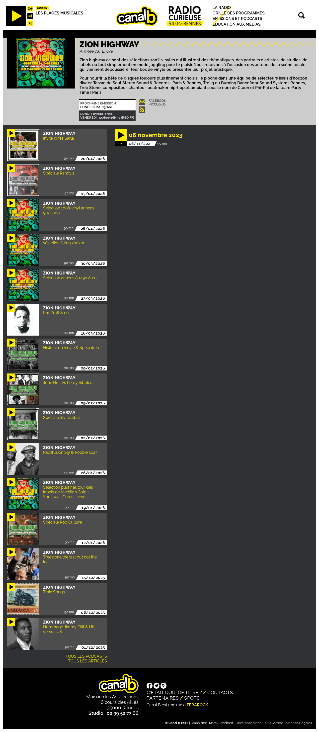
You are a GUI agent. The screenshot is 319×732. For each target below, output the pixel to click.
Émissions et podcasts (237, 18)
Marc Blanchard (221, 723)
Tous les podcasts (86, 656)
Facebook (157, 100)
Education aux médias (237, 24)
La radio (222, 7)
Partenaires (163, 698)
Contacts (220, 692)
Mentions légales (299, 723)
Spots (192, 698)
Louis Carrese (273, 723)
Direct (42, 7)
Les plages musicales (59, 13)
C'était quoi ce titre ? (174, 692)
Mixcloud (157, 104)
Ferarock (197, 705)
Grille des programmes (239, 13)
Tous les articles (87, 661)
